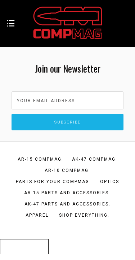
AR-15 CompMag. (40, 159)
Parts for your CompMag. (53, 181)
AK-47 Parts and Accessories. (67, 204)
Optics (109, 181)
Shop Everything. (84, 215)
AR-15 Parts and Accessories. (67, 192)
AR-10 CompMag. (67, 170)
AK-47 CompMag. (94, 159)
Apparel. (38, 215)
